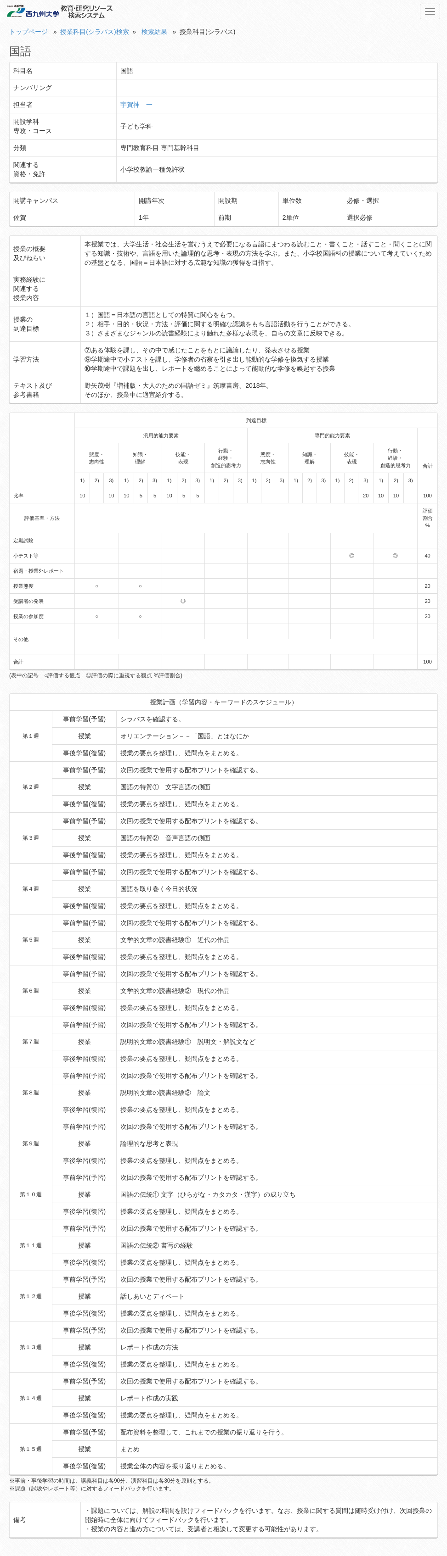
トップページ (28, 31)
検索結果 (154, 31)
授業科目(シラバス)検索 (94, 31)
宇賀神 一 (136, 104)
